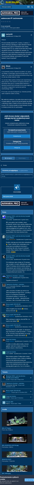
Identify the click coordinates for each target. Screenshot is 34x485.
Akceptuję (29, 480)
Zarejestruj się (17, 136)
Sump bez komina (11, 339)
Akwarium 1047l (6, 459)
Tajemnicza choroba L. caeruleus (15, 276)
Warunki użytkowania (5, 482)
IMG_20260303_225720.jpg (10, 445)
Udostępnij (8, 158)
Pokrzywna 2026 (8, 196)
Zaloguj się (17, 147)
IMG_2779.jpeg (6, 428)
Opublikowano (13, 36)
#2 (31, 67)
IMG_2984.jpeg (6, 473)
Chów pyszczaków (15, 27)
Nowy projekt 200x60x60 (13, 304)
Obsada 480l (9, 402)
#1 (31, 35)
